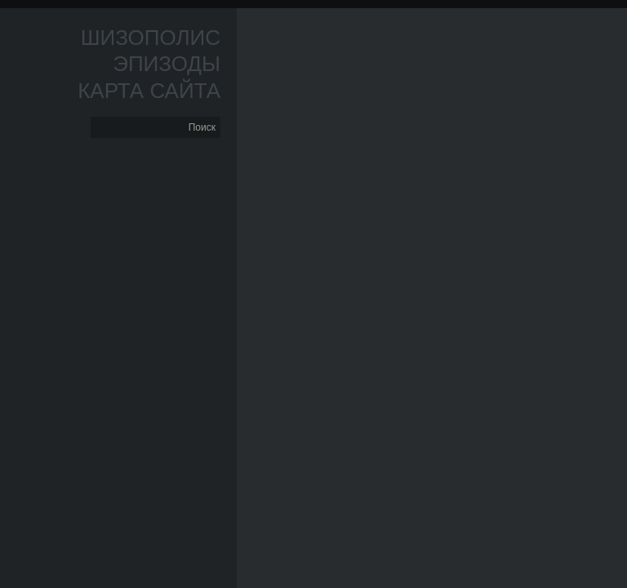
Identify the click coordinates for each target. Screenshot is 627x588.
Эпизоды (166, 63)
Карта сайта (149, 90)
